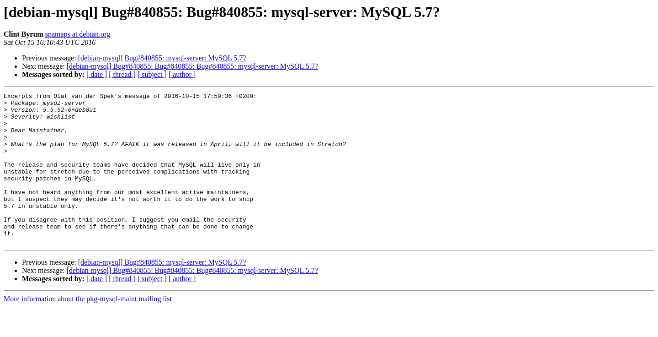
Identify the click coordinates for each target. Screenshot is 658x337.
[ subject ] (152, 74)
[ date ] (96, 74)
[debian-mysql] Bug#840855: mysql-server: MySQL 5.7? (162, 58)
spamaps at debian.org (77, 34)
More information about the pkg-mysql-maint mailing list (88, 329)
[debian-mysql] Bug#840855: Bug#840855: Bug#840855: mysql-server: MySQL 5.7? (192, 66)
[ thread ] (122, 74)
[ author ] (182, 74)
